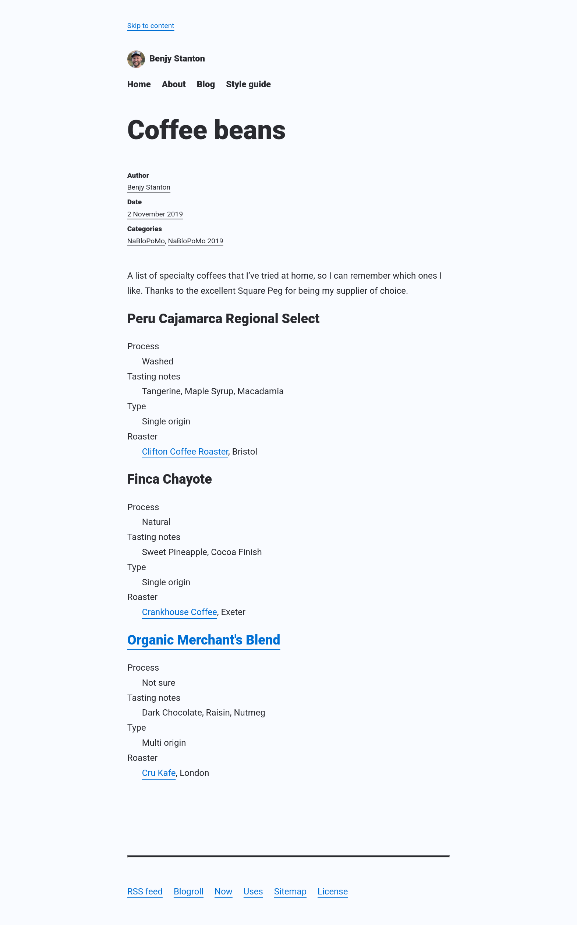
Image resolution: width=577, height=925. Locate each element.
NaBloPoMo (146, 241)
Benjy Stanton (166, 59)
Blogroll (188, 891)
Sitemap (290, 891)
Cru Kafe (159, 773)
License (333, 891)
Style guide (248, 84)
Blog (206, 84)
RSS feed (145, 891)
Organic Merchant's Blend (203, 640)
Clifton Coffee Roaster (185, 451)
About (174, 84)
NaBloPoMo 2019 (195, 241)
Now (224, 891)
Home (139, 84)
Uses (253, 891)
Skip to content (150, 25)
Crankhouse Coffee (179, 612)
